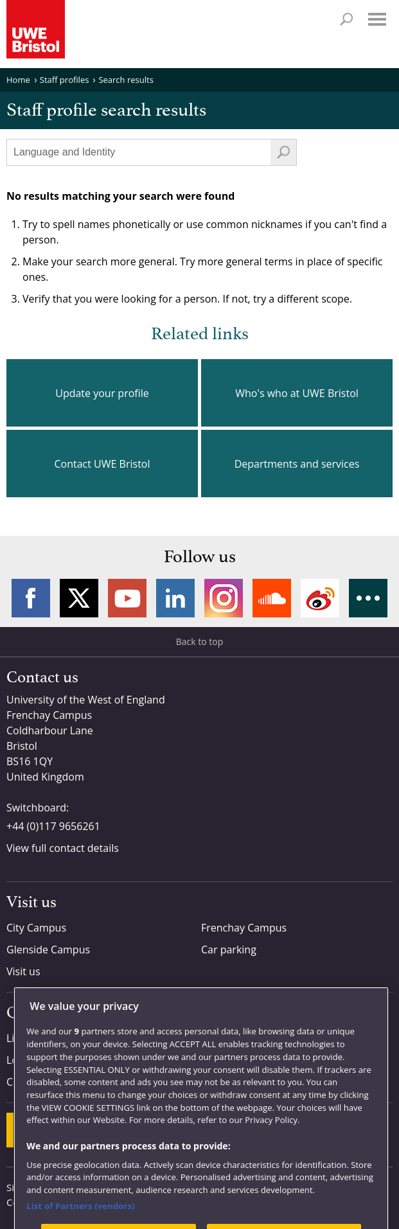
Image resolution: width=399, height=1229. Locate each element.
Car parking (228, 949)
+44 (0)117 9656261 (53, 826)
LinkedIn (175, 598)
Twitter (79, 598)
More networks (368, 598)
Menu (377, 19)
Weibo (320, 598)
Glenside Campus (48, 949)
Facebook (31, 598)
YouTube (127, 598)
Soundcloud (272, 598)
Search (346, 19)
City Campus (36, 928)
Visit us (23, 971)
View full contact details (62, 848)
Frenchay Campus (244, 928)
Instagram (223, 598)
